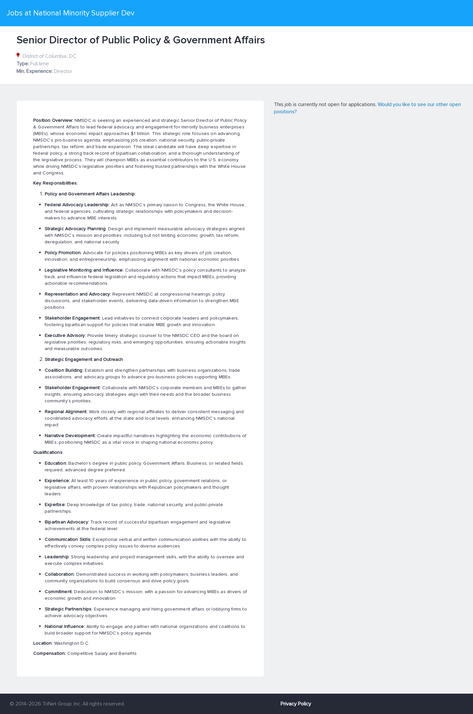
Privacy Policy (296, 704)
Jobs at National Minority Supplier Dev (70, 13)
